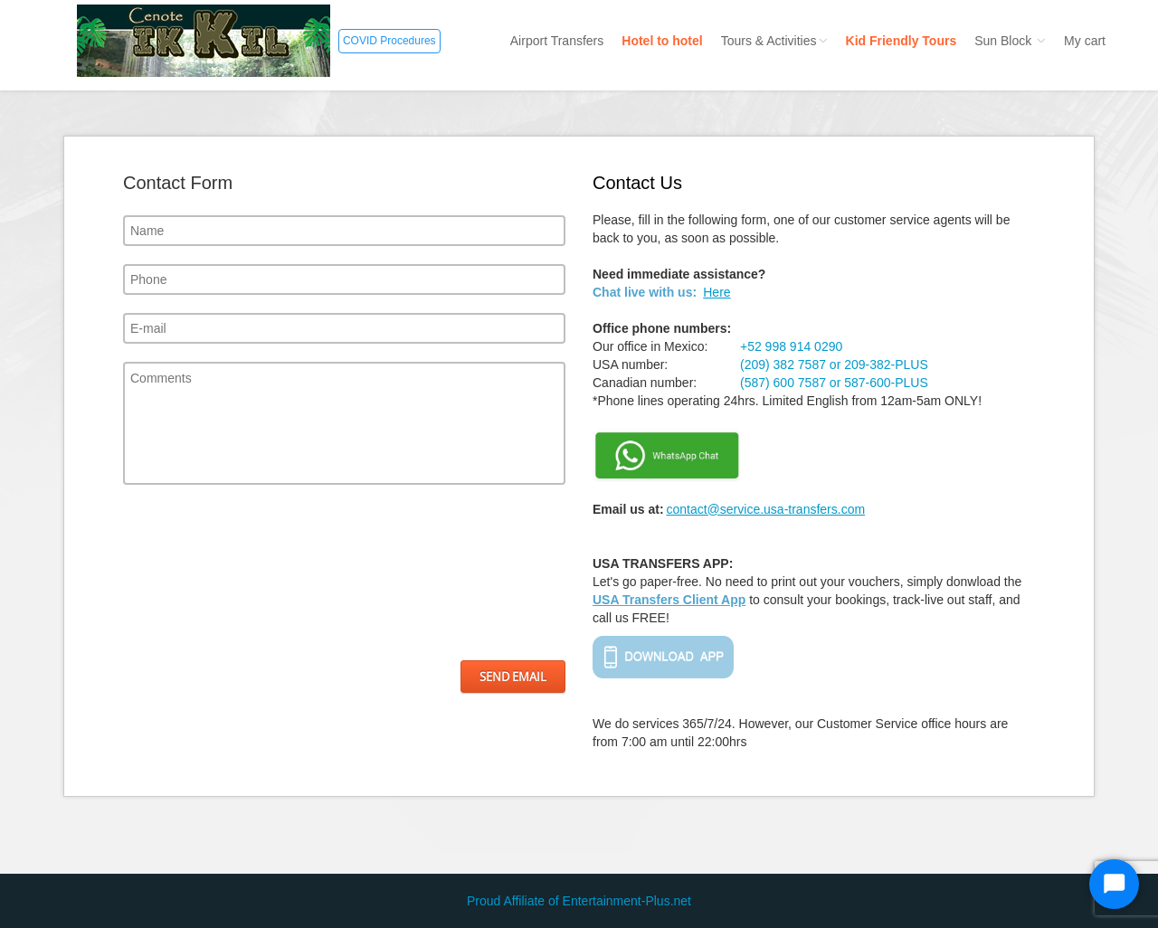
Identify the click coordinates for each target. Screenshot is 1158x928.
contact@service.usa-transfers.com (765, 509)
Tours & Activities (774, 40)
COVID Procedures (389, 40)
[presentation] (197, 572)
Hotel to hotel (662, 40)
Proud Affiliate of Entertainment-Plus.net (579, 901)
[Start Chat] (1114, 884)
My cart (1085, 40)
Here (716, 292)
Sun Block (1010, 40)
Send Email (512, 676)
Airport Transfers (556, 40)
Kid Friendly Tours (901, 40)
